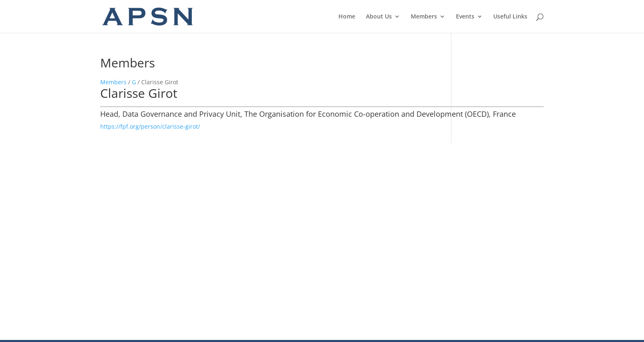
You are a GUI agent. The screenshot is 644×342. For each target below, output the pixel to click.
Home (346, 17)
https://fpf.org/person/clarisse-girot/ (150, 126)
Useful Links (510, 17)
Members (424, 17)
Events (465, 17)
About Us (379, 17)
